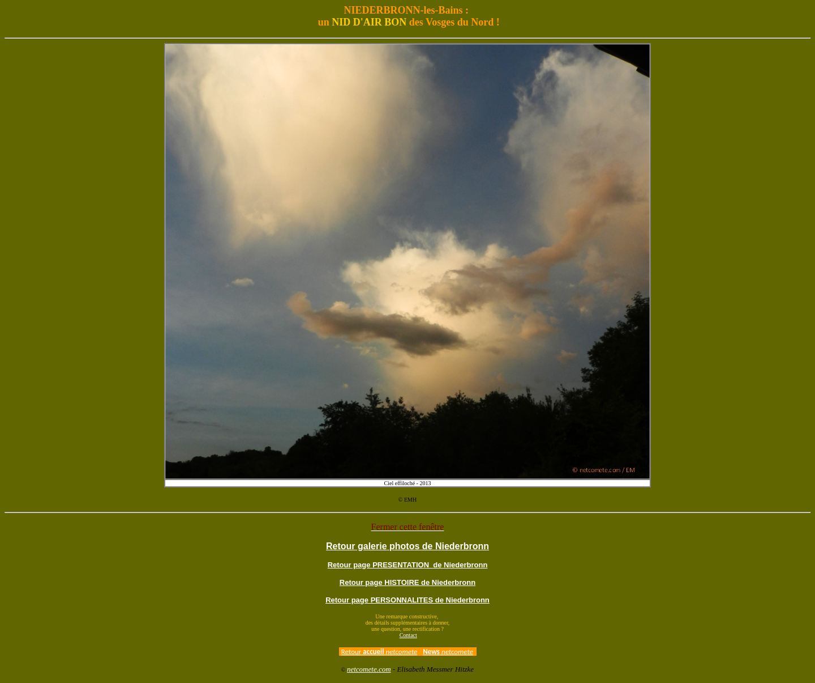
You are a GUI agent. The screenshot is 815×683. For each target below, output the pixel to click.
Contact (408, 635)
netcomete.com (369, 669)
